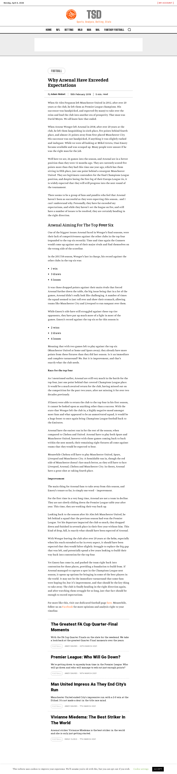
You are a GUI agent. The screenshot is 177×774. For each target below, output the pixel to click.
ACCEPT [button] (158, 769)
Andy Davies (71, 646)
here (109, 603)
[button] (129, 29)
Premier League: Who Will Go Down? (85, 657)
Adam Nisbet (58, 94)
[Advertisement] (88, 44)
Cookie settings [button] (140, 769)
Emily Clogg (71, 739)
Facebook (68, 607)
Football (56, 70)
